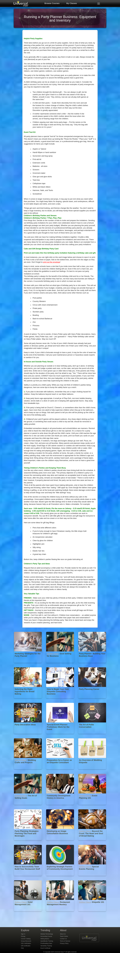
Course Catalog (25, 938)
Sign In (23, 934)
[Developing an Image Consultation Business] (60, 841)
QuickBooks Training (46, 941)
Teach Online (64, 936)
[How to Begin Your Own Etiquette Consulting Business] (60, 699)
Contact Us (63, 938)
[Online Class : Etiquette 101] (92, 912)
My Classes (71, 3)
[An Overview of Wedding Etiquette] (92, 770)
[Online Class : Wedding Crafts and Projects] (28, 770)
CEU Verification (26, 943)
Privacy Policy (64, 943)
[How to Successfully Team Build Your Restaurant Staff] (28, 877)
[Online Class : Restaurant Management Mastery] (60, 912)
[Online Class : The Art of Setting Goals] (28, 806)
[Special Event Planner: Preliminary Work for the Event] (60, 735)
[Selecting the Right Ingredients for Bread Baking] (28, 699)
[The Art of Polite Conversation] (92, 735)
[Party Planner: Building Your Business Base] (92, 664)
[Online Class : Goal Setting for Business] (60, 664)
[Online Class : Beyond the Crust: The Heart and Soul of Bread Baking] (92, 841)
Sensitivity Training (46, 946)
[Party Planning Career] (92, 699)
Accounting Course (46, 936)
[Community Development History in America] (60, 806)
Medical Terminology (46, 934)
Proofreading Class (46, 943)
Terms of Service (65, 941)
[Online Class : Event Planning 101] (92, 806)
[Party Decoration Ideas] (28, 735)
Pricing (23, 936)
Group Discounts (26, 941)
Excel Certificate (45, 948)
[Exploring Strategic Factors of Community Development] (60, 877)
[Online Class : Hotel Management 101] (28, 912)
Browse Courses (52, 3)
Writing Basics (44, 938)
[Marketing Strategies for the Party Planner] (28, 664)
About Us (63, 934)
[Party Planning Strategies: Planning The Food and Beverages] (28, 841)
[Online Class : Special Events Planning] (92, 877)
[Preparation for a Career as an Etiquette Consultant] (60, 770)
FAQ (22, 948)
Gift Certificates (25, 946)
